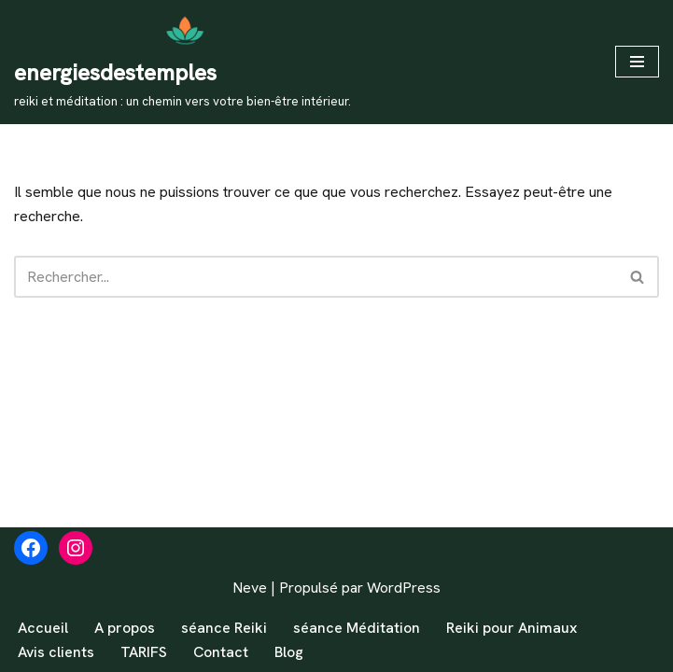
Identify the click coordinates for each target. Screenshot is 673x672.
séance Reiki (224, 627)
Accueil (43, 627)
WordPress (404, 587)
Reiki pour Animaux (511, 627)
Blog (288, 652)
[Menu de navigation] (637, 61)
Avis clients (56, 652)
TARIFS (143, 652)
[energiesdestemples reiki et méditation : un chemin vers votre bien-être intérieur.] (182, 62)
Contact (220, 652)
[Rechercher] (315, 277)
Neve (249, 587)
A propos (124, 627)
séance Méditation (356, 627)
